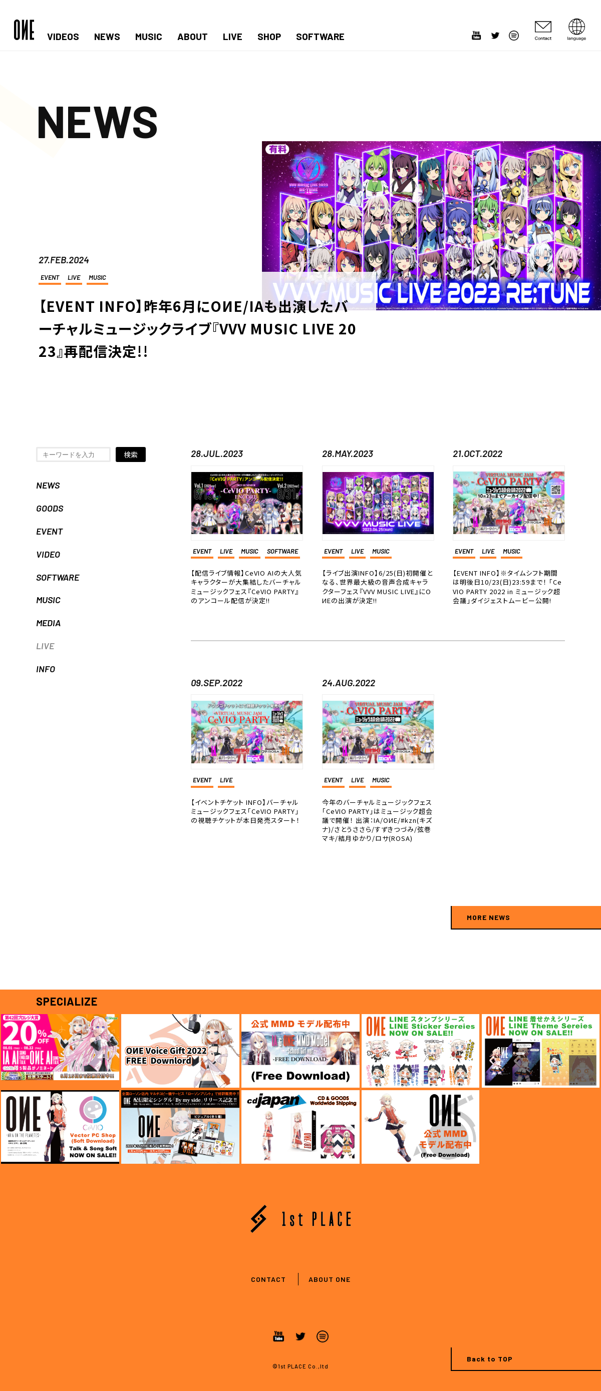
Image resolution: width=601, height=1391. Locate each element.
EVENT (50, 277)
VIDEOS (63, 37)
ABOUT (192, 37)
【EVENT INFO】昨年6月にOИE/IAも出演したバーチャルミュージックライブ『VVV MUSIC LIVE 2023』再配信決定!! (198, 328)
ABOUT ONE (330, 1279)
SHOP (269, 37)
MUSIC (148, 37)
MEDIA (48, 622)
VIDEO (48, 554)
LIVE (232, 37)
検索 (131, 454)
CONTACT (268, 1279)
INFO (45, 668)
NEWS (107, 37)
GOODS (49, 508)
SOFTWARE (320, 37)
